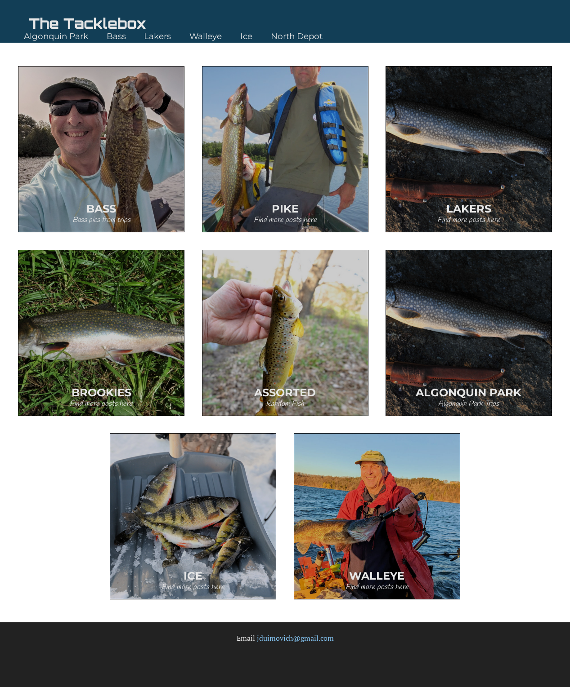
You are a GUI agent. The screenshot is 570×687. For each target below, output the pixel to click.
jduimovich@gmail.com (295, 638)
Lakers (157, 36)
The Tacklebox (87, 23)
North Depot (297, 36)
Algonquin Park (56, 36)
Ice (246, 36)
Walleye (205, 36)
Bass (116, 36)
